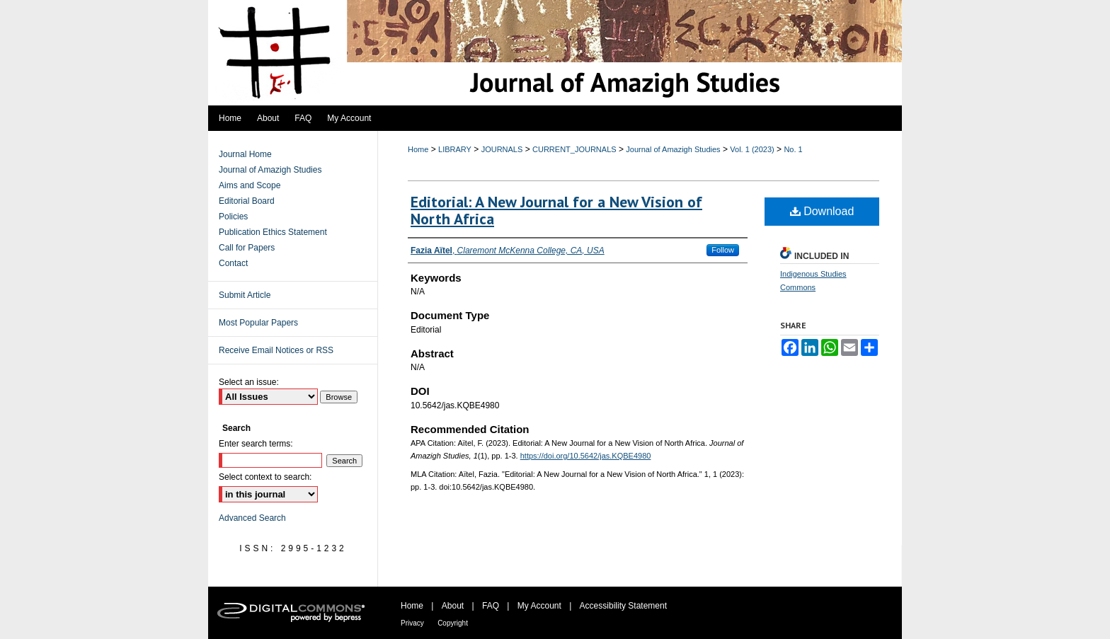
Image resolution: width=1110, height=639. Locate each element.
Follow (722, 250)
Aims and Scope (249, 185)
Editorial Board (247, 201)
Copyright (452, 623)
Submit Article (244, 295)
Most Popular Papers (258, 323)
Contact (233, 263)
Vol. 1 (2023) (752, 149)
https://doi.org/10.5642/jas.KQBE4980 (585, 455)
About (453, 606)
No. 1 (793, 149)
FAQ (490, 606)
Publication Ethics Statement (273, 232)
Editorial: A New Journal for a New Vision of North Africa (556, 210)
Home (418, 149)
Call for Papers (247, 248)
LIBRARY (454, 149)
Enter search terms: (256, 444)
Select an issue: (249, 382)
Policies (233, 216)
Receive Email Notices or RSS (276, 350)
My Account (539, 606)
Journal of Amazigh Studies (673, 149)
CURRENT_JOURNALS (574, 149)
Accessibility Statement (623, 606)
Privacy (412, 623)
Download (822, 211)
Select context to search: (265, 477)
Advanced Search (252, 518)
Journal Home (245, 154)
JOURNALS (502, 149)
